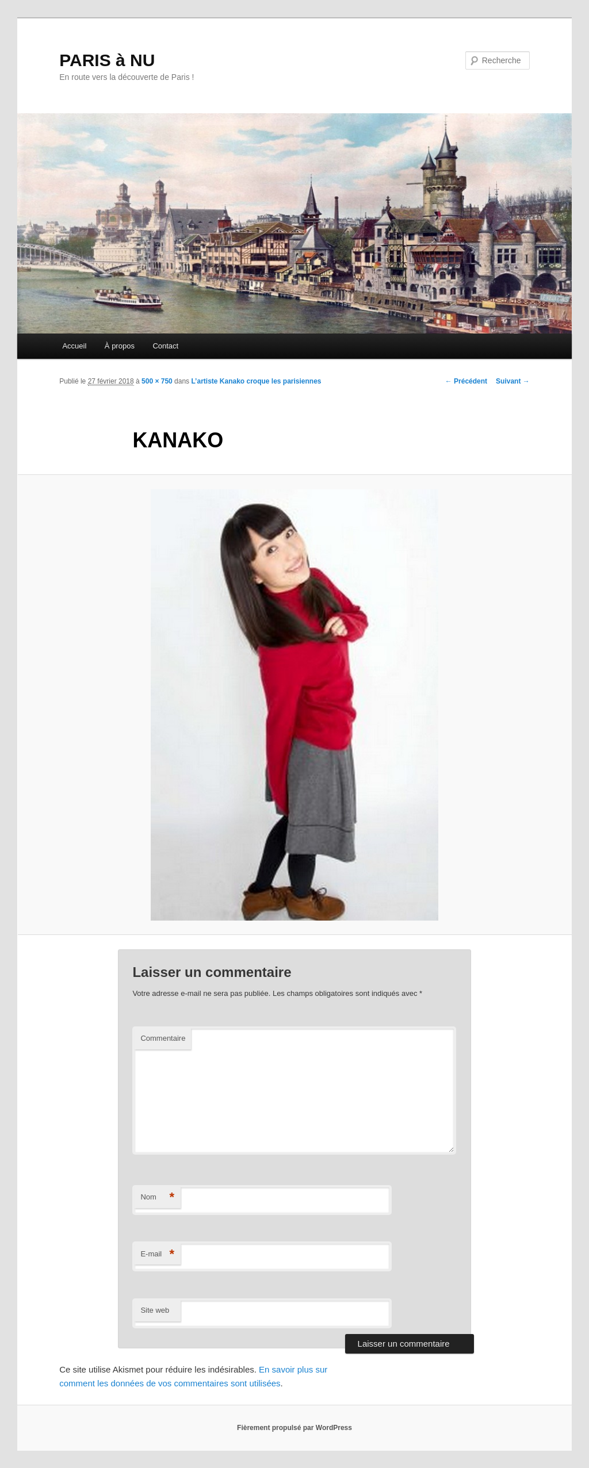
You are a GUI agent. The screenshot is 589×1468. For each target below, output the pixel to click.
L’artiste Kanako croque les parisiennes (256, 381)
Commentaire (162, 1038)
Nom (157, 1197)
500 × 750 (157, 381)
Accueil (74, 346)
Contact (165, 346)
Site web (154, 1310)
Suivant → (513, 381)
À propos (120, 346)
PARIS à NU (107, 60)
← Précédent (466, 381)
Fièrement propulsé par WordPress (294, 1428)
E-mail (157, 1254)
